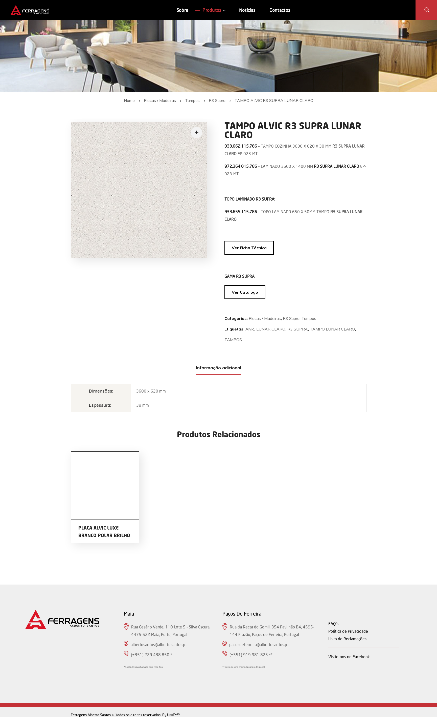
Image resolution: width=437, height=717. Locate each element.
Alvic (249, 329)
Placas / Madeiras (160, 100)
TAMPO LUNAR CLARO (332, 329)
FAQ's (333, 623)
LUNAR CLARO (270, 329)
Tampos (192, 100)
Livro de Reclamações (347, 638)
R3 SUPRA (297, 329)
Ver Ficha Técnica (249, 247)
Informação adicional (218, 368)
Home (129, 100)
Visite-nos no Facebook (349, 656)
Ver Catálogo (245, 292)
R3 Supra (217, 100)
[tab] (218, 368)
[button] (426, 10)
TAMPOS (233, 339)
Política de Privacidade (348, 631)
